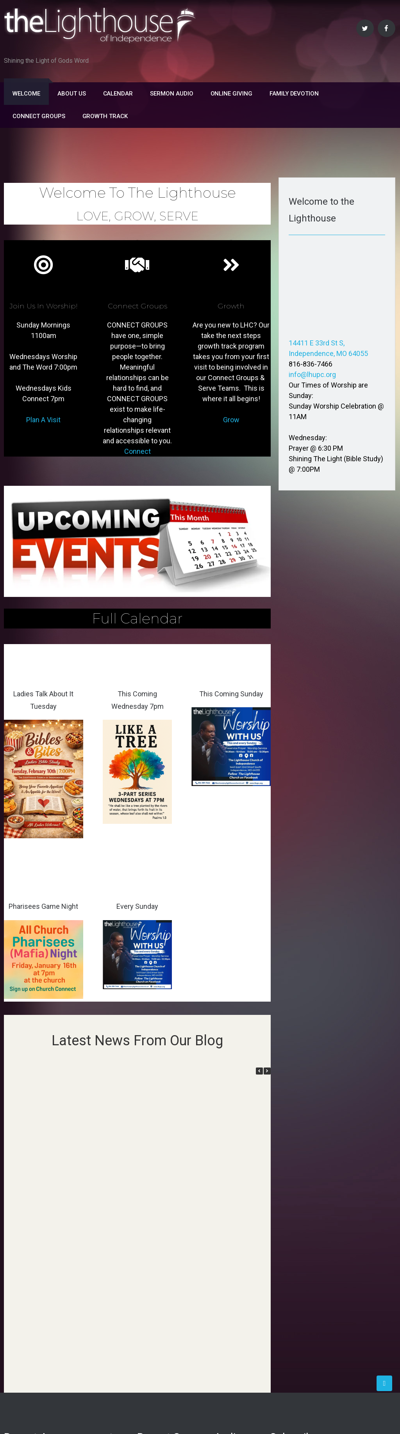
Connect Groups (38, 116)
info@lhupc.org (312, 374)
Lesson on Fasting (32, 1229)
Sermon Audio (171, 93)
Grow (231, 420)
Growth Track (105, 116)
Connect (137, 451)
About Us (71, 93)
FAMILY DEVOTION (294, 93)
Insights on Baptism (35, 1260)
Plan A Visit (43, 420)
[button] (267, 1071)
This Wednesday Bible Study (48, 1245)
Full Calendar (137, 618)
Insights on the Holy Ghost (45, 1275)
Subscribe (298, 1279)
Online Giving (231, 93)
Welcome (26, 93)
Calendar (118, 93)
